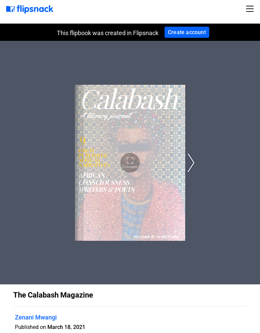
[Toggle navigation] (251, 8)
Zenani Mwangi (36, 317)
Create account (187, 32)
